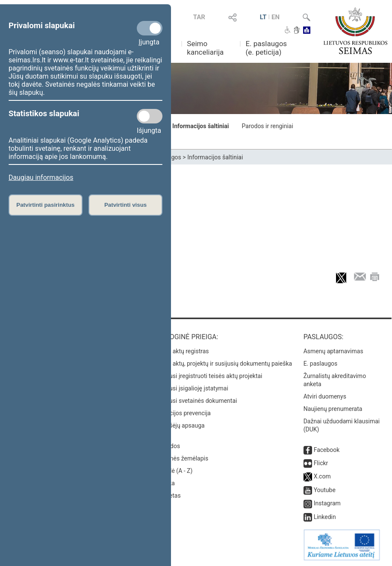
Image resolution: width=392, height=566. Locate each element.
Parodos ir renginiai (267, 126)
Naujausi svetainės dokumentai (195, 400)
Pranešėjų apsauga (179, 425)
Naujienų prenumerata (333, 408)
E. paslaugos (321, 363)
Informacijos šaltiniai (200, 126)
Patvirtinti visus (125, 205)
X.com (322, 476)
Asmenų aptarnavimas (333, 351)
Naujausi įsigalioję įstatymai (191, 388)
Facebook (327, 449)
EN (275, 17)
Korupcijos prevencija (182, 413)
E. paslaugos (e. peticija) (266, 47)
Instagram (327, 503)
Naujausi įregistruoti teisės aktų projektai (208, 375)
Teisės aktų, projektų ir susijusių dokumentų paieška (223, 363)
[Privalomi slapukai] (149, 28)
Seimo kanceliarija (205, 47)
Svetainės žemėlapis (181, 458)
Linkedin (325, 516)
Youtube (325, 490)
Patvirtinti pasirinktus (45, 205)
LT (263, 17)
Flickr (321, 463)
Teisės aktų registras (181, 351)
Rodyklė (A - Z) (173, 470)
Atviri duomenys (325, 396)
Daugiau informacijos (41, 177)
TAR (199, 17)
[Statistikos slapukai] (149, 116)
